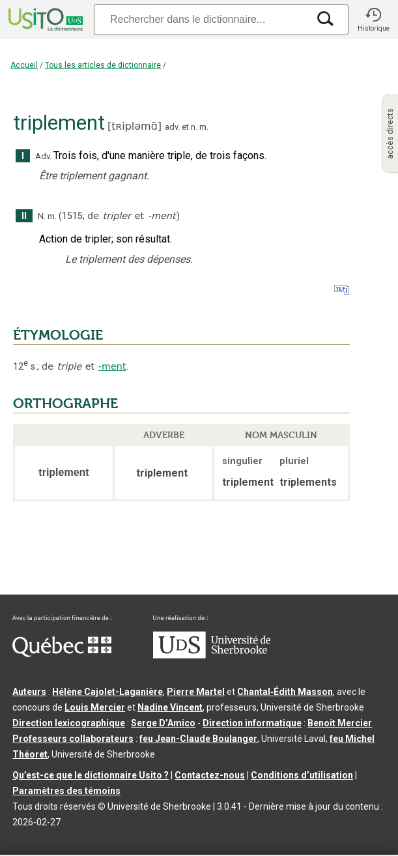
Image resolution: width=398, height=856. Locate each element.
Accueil (24, 65)
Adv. (43, 156)
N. (42, 216)
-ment (112, 366)
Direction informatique (252, 723)
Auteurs (29, 691)
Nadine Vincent (170, 707)
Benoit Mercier (339, 723)
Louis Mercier (94, 707)
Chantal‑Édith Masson (285, 691)
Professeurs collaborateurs (73, 738)
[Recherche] (201, 19)
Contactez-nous (210, 775)
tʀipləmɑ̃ (134, 126)
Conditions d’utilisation (302, 775)
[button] (373, 19)
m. (203, 127)
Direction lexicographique (68, 723)
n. (194, 127)
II (24, 216)
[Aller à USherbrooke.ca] (211, 655)
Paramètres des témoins (66, 791)
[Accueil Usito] (44, 19)
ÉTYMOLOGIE (58, 335)
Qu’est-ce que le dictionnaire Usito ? (90, 775)
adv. (172, 127)
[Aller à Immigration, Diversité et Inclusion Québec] (61, 654)
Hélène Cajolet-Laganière (107, 691)
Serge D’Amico (163, 723)
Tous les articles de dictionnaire (103, 65)
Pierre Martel (196, 691)
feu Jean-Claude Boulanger (198, 738)
